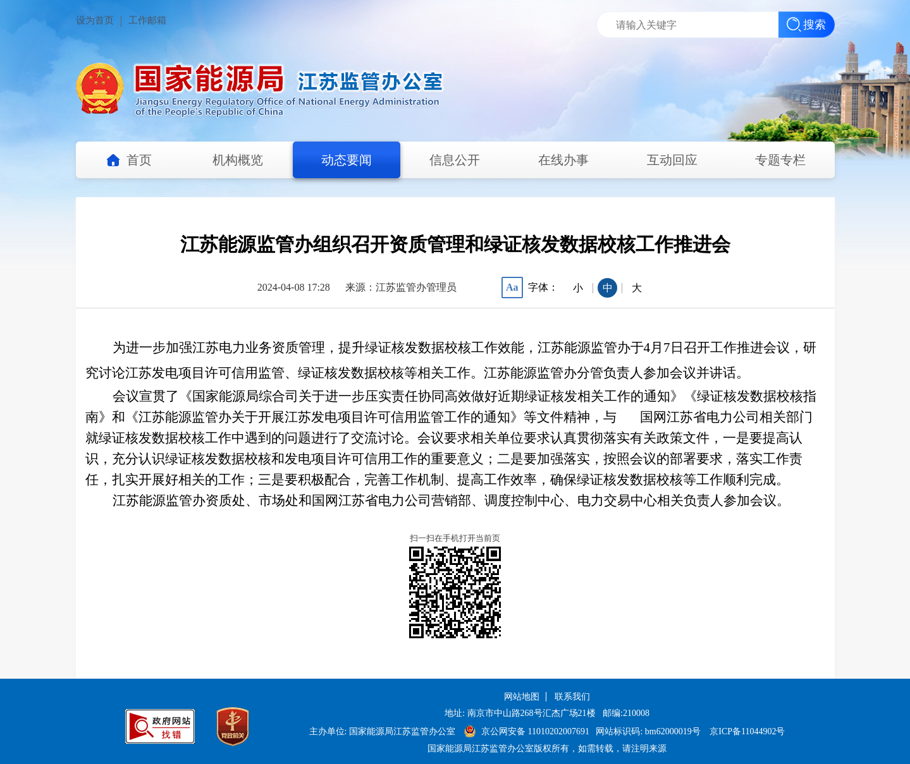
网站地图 (521, 696)
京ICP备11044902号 (747, 731)
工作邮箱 (147, 20)
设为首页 (95, 20)
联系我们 (572, 696)
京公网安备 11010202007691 (536, 731)
